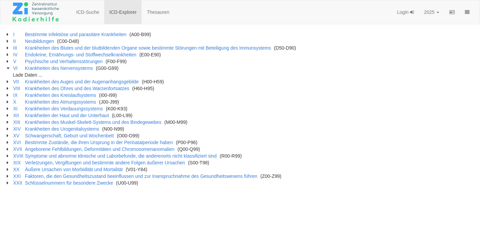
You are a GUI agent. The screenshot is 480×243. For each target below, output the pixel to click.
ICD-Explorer (123, 12)
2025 (431, 12)
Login (405, 12)
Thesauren (158, 12)
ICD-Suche (87, 12)
